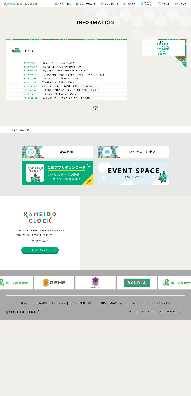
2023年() (163, 88)
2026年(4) (163, 57)
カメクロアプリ (148, 3)
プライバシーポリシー (141, 379)
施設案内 (129, 4)
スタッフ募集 (164, 379)
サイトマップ (58, 379)
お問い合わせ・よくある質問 (33, 379)
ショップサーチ (109, 4)
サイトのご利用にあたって (83, 379)
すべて (163, 46)
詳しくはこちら (40, 325)
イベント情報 (62, 4)
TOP (14, 205)
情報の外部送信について (113, 379)
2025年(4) (163, 67)
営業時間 (165, 4)
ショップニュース (85, 4)
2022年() (163, 100)
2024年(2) (163, 78)
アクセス (183, 4)
